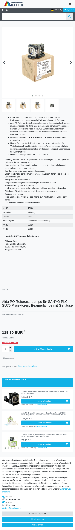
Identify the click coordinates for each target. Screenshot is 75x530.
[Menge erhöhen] (10, 347)
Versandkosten (27, 366)
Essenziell (10, 496)
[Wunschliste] (61, 10)
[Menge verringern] (10, 350)
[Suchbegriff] (34, 16)
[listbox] (12, 442)
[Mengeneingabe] (5, 349)
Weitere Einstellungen (11, 508)
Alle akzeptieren (37, 519)
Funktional (10, 505)
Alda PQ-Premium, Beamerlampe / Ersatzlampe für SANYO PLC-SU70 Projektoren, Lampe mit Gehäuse (44, 435)
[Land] (52, 10)
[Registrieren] (7, 10)
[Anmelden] (3, 10)
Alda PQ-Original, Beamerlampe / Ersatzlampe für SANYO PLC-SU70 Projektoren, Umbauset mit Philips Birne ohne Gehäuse (44, 413)
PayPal (9, 502)
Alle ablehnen (37, 525)
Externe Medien (13, 499)
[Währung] (57, 10)
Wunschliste (8, 358)
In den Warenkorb (51, 349)
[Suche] (69, 16)
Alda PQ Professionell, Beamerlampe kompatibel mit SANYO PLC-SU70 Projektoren (45, 392)
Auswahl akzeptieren (37, 514)
